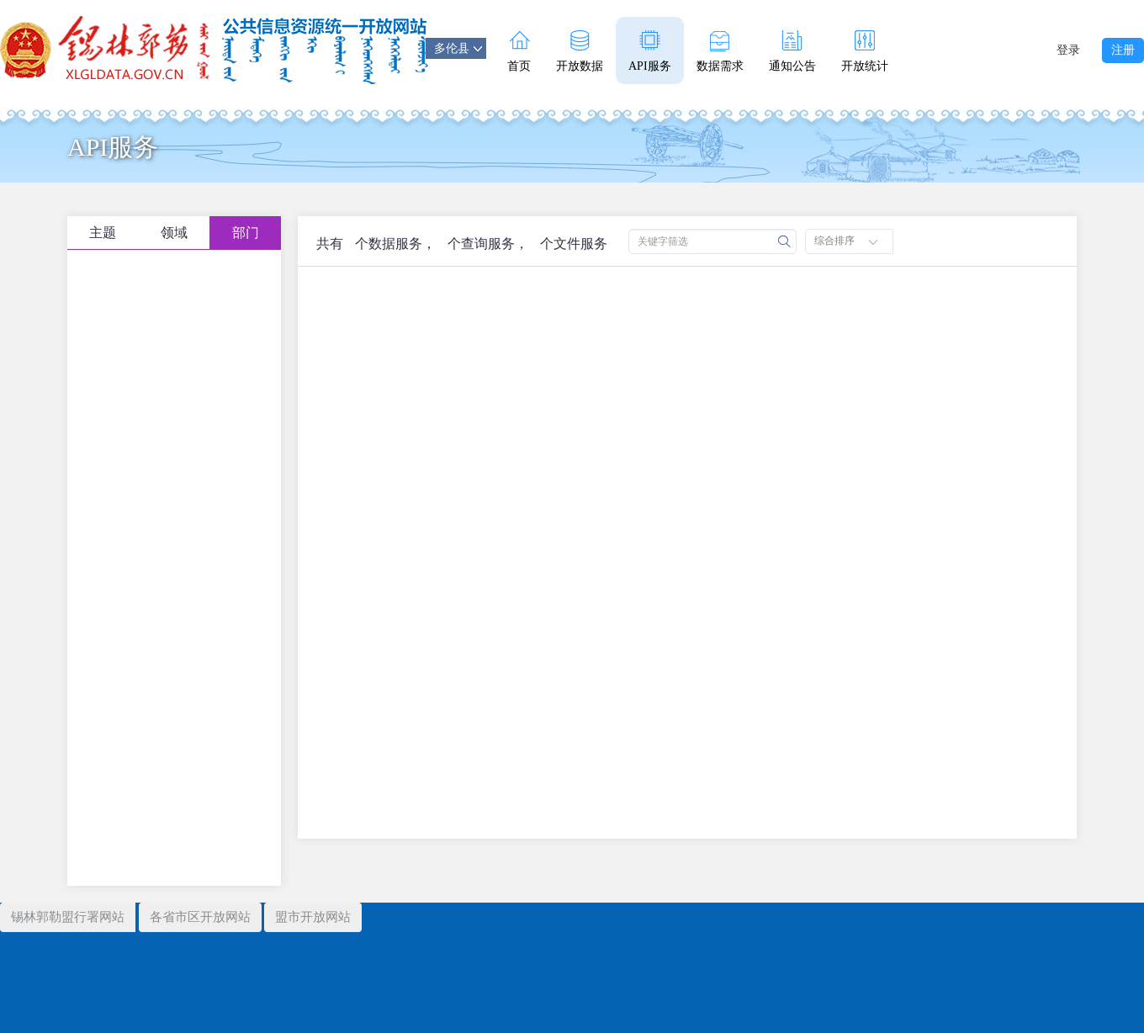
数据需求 (720, 51)
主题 (102, 232)
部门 (245, 232)
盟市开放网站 (313, 917)
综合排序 (845, 240)
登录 (1068, 50)
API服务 (649, 51)
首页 (519, 51)
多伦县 (458, 48)
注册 (1123, 50)
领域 (174, 232)
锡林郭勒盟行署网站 (67, 917)
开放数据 (579, 51)
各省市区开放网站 (200, 917)
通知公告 (792, 51)
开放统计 (864, 51)
